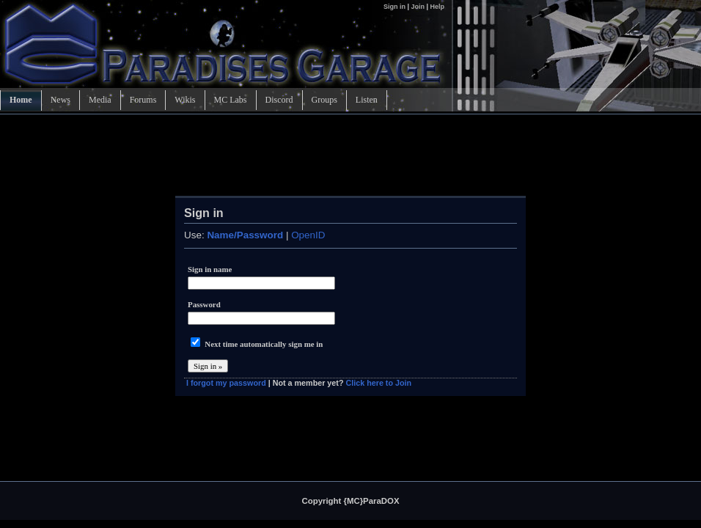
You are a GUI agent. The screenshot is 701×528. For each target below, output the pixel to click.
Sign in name (210, 269)
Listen (367, 100)
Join (418, 6)
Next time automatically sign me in (264, 344)
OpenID (308, 235)
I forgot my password (226, 382)
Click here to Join (378, 382)
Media (100, 100)
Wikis (185, 100)
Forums (143, 100)
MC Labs (230, 100)
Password (204, 304)
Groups (324, 100)
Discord (279, 100)
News (60, 100)
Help (437, 6)
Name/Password (245, 235)
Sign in (395, 6)
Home (21, 100)
